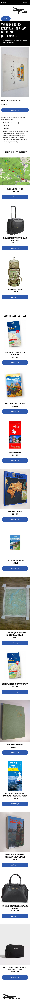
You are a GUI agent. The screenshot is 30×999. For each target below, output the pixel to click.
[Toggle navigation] (3, 10)
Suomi (4, 2)
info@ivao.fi (25, 2)
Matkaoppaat (13, 100)
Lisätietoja (15, 110)
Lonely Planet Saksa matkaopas (15, 404)
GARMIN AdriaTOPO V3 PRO (15, 189)
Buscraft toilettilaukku (15, 289)
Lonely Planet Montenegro (15, 560)
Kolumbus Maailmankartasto (15, 745)
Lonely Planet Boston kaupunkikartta (15, 684)
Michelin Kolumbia (15, 452)
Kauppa (6, 18)
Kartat (20, 100)
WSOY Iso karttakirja (15, 511)
